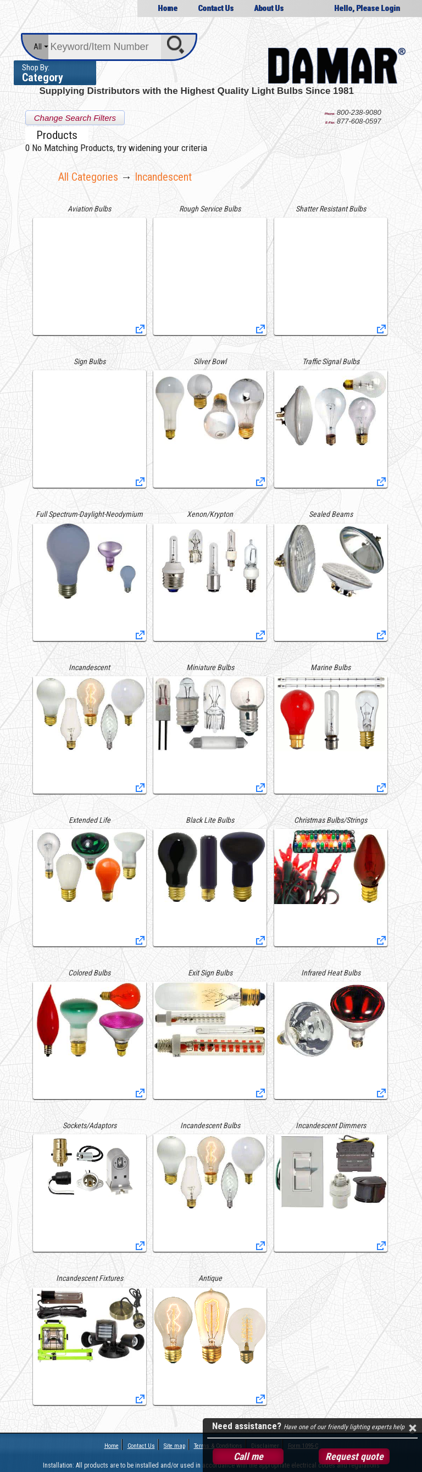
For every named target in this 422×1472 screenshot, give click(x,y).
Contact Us (216, 8)
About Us (269, 8)
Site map (174, 1445)
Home (167, 8)
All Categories (88, 176)
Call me (248, 1456)
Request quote (354, 1456)
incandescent (163, 176)
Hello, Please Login (367, 8)
